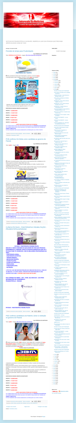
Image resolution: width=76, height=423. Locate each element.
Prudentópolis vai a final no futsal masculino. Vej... (60, 282)
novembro (56, 82)
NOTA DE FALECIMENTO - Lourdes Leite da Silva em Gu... (61, 332)
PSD (31, 403)
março (55, 359)
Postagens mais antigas (42, 406)
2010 (54, 383)
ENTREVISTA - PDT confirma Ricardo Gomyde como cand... (61, 104)
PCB (22, 223)
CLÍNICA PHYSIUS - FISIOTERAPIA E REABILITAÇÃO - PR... (61, 96)
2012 (54, 380)
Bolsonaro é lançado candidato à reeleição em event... (60, 279)
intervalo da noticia (14, 133)
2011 (54, 382)
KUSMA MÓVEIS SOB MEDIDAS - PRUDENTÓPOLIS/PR (61, 136)
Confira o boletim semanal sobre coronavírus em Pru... (60, 175)
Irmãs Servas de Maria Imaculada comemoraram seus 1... (60, 155)
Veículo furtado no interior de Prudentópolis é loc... (59, 169)
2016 (54, 373)
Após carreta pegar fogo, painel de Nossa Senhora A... (61, 172)
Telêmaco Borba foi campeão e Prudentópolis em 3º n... (60, 255)
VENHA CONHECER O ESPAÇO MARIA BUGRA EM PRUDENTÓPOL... (62, 218)
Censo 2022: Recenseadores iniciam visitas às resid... (61, 128)
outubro (56, 84)
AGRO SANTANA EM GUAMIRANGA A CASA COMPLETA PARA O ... (61, 232)
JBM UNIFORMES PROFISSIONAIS (61, 244)
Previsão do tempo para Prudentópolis (19, 51)
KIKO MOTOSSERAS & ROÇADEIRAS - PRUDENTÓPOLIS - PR (62, 110)
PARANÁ (19, 223)
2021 (54, 365)
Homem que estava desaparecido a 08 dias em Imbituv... (61, 247)
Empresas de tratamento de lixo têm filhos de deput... (61, 133)
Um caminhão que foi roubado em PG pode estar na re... (61, 234)
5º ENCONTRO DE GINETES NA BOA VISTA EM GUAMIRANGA (61, 205)
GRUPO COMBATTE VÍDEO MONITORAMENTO (59, 150)
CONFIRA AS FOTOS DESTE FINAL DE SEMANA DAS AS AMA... (62, 164)
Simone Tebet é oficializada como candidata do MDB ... (60, 147)
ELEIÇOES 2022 (14, 223)
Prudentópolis (13, 135)
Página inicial (27, 406)
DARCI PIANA (13, 403)
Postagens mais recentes (11, 406)
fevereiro (56, 361)
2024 (54, 75)
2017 (54, 371)
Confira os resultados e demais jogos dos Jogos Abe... (61, 306)
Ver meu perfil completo (56, 393)
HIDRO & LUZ (57, 322)
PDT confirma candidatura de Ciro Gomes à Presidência (60, 274)
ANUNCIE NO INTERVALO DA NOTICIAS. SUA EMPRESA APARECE (60, 190)
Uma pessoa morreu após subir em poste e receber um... (61, 308)
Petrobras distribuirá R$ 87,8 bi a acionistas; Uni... (60, 166)
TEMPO (17, 135)
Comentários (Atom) (13, 408)
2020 (54, 366)
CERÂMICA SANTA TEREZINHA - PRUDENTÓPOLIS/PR (60, 297)
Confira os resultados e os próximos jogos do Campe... (61, 211)
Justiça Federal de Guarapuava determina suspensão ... (60, 158)
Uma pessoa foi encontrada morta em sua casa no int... (61, 237)
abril (55, 357)
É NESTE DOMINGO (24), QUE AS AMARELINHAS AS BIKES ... (61, 285)
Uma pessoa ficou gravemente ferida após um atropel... (61, 290)
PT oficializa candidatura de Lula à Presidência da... (60, 268)
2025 (54, 74)
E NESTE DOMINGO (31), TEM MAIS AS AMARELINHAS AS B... (61, 123)
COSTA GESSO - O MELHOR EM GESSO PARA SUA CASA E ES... (61, 347)
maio (55, 356)
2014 (54, 377)
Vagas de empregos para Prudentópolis (61, 345)
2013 (54, 378)
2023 (54, 77)
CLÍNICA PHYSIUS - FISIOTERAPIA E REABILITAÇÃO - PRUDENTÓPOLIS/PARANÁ (26, 228)
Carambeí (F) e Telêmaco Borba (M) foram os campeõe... (61, 250)
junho (55, 354)
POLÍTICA (25, 223)
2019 (54, 368)
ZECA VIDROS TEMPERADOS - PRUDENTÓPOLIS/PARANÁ (60, 258)
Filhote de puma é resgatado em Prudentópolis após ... (60, 131)
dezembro (56, 80)
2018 (54, 370)
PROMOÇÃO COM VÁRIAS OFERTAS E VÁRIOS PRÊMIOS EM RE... (61, 271)
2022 (54, 79)
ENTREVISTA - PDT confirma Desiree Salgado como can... (61, 101)
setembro (56, 85)
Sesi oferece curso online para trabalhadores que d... (60, 320)
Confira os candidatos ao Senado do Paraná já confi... (61, 202)
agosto (55, 87)
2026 (54, 72)
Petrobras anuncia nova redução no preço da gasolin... (61, 186)
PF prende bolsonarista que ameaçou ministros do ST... (61, 303)
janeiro (55, 363)
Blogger (43, 416)
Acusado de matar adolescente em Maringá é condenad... (61, 144)
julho (55, 89)
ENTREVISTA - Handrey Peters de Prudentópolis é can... (61, 107)
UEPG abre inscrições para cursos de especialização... (61, 215)
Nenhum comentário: (26, 133)
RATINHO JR (35, 403)
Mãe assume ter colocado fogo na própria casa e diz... (60, 142)
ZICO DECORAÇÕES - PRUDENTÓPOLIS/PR (59, 177)
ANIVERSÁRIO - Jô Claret (59, 315)
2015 (54, 375)
